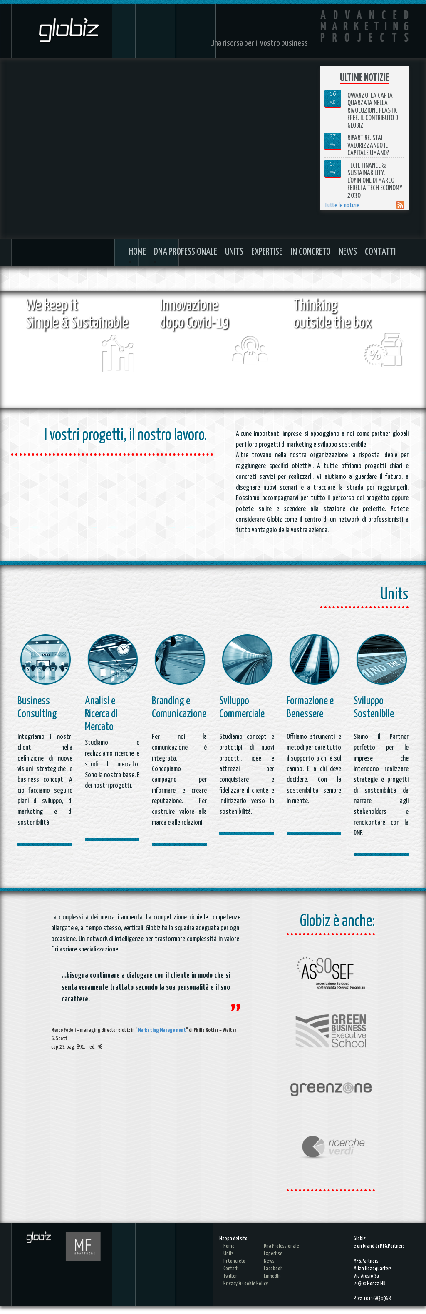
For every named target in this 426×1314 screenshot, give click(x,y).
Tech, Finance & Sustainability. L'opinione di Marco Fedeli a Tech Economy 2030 (374, 180)
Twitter (230, 1284)
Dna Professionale (185, 252)
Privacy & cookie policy (245, 1291)
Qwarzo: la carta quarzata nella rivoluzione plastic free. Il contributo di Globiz (373, 110)
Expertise (266, 252)
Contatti (380, 252)
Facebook (273, 1276)
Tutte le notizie (341, 205)
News (348, 252)
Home (137, 252)
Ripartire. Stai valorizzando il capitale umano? (368, 146)
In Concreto (311, 252)
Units (234, 252)
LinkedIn (272, 1284)
